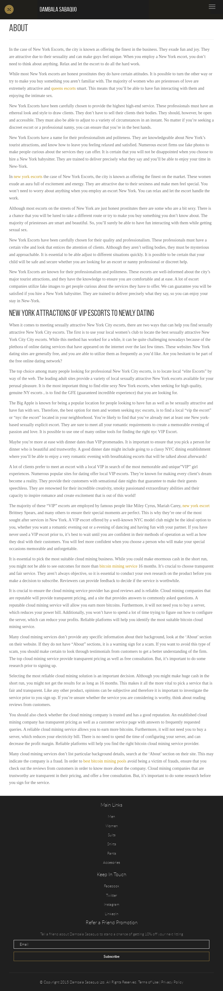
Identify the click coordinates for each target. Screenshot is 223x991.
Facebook (111, 885)
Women (111, 825)
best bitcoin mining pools (104, 761)
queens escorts (63, 88)
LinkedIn (111, 913)
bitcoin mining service (118, 566)
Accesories (111, 862)
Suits (111, 834)
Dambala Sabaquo (58, 9)
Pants (111, 853)
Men (111, 816)
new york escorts (28, 176)
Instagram (111, 904)
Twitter (111, 895)
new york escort (195, 506)
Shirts (111, 843)
